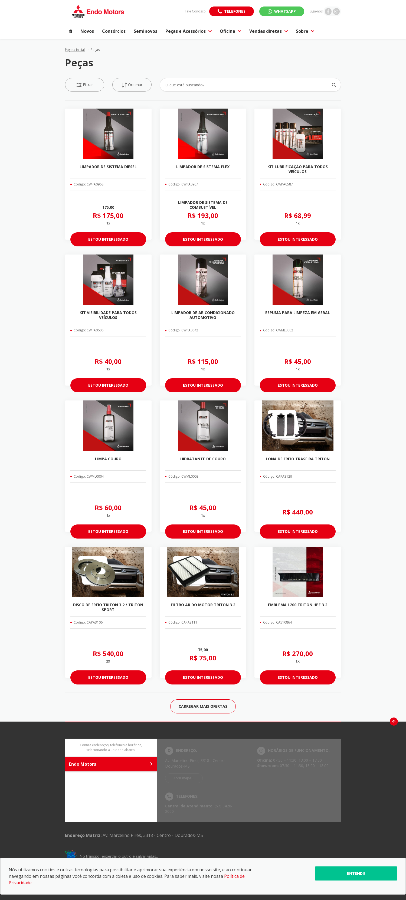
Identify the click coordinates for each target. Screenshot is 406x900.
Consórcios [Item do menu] (114, 31)
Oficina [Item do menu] (230, 31)
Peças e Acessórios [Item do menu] (188, 31)
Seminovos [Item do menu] (145, 31)
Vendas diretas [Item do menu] (268, 31)
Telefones (234, 11)
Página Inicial (75, 49)
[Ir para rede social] (328, 11)
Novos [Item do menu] (87, 31)
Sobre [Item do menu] (305, 31)
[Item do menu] (70, 31)
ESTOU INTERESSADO (108, 239)
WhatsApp (285, 11)
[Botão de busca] (334, 85)
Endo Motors (111, 764)
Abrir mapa (182, 778)
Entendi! (356, 873)
